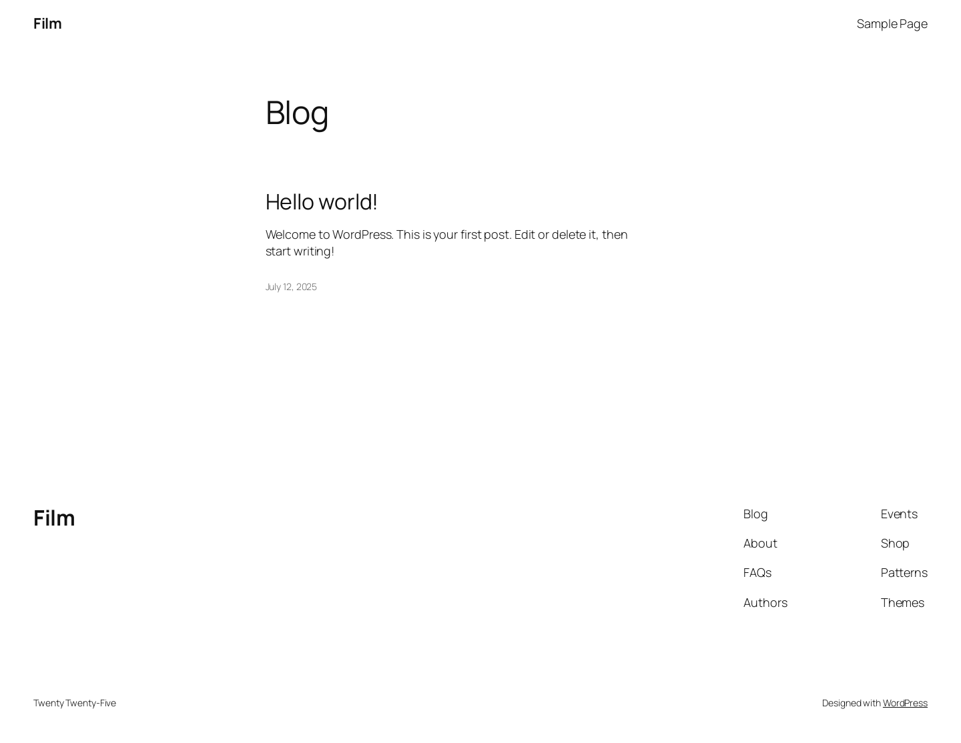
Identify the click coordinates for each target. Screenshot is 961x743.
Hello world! (322, 201)
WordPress (905, 702)
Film (47, 23)
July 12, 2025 (292, 286)
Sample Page (892, 23)
